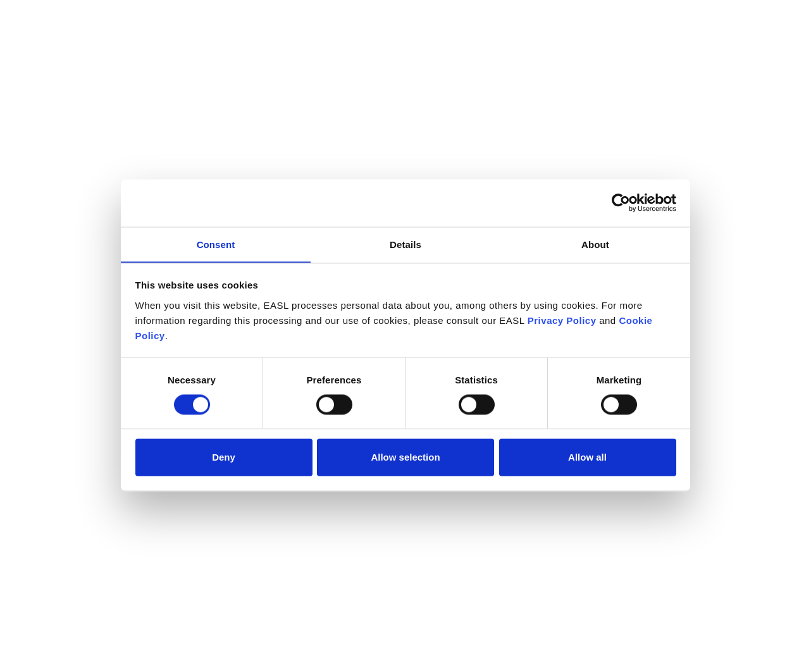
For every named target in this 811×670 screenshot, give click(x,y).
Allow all (587, 457)
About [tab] (595, 244)
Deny (223, 457)
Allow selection (405, 457)
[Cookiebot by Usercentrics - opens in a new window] (621, 202)
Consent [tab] (216, 244)
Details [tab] (405, 244)
